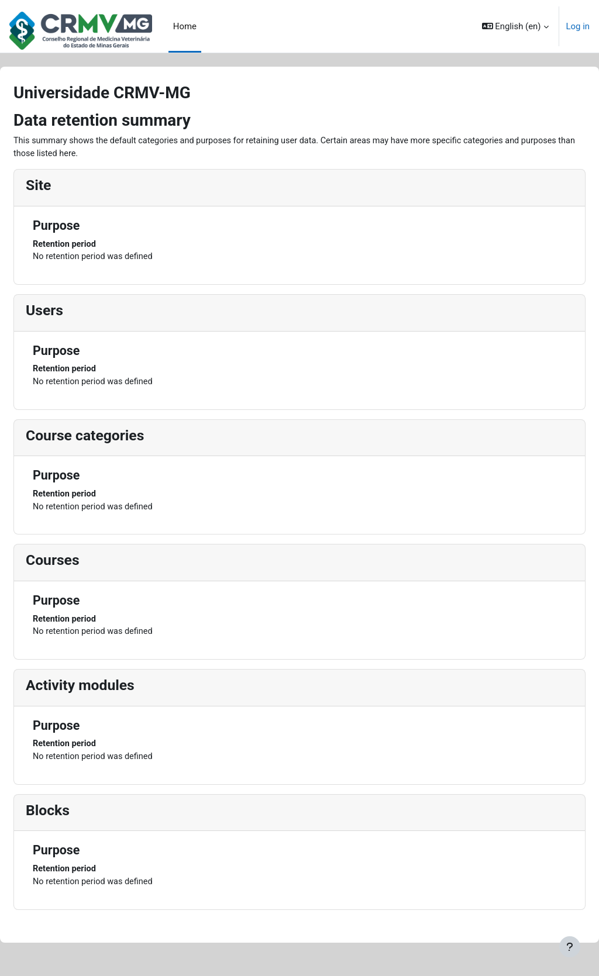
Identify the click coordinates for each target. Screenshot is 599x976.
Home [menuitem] (185, 26)
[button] (515, 26)
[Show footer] (569, 946)
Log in (578, 26)
